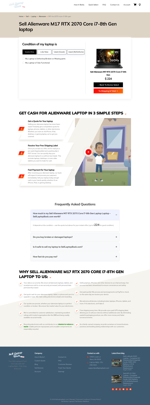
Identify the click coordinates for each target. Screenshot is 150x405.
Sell (27, 16)
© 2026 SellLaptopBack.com (59, 399)
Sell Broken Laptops (67, 401)
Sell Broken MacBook (82, 401)
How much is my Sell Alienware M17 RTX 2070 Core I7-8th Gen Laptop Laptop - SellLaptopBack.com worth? (72, 215)
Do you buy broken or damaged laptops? (53, 237)
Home (21, 16)
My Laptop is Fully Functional (53, 63)
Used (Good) (59, 52)
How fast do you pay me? (45, 256)
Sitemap (61, 371)
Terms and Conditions (83, 399)
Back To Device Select (108, 85)
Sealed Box (29, 52)
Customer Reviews (65, 364)
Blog (36, 364)
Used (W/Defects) (76, 52)
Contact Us (114, 5)
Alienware (42, 16)
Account (127, 5)
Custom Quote (40, 361)
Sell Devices (39, 368)
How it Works (79, 5)
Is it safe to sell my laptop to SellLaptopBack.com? (57, 247)
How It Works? (40, 357)
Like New (44, 52)
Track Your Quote (64, 368)
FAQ (104, 5)
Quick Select (93, 5)
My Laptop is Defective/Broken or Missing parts (53, 59)
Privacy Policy (95, 399)
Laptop (33, 16)
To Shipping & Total (108, 91)
